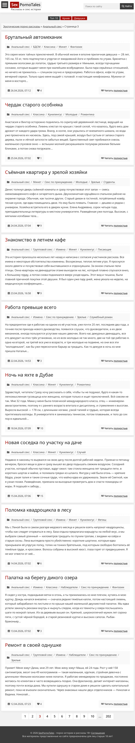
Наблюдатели (69, 587)
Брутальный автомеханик (33, 37)
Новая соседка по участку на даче (43, 442)
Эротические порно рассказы (21, 26)
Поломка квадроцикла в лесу (38, 510)
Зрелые (95, 182)
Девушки (79, 18)
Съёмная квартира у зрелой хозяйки (46, 172)
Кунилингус (55, 114)
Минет (63, 46)
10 (92, 716)
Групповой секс (42, 249)
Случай (81, 452)
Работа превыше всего (30, 307)
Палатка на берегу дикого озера (41, 577)
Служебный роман (101, 317)
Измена (60, 249)
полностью (120, 90)
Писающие (104, 249)
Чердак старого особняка (34, 104)
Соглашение (98, 732)
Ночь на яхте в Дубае (29, 375)
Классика (49, 46)
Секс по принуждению (58, 182)
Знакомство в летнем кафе (35, 239)
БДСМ (37, 46)
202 (108, 716)
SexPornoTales (46, 732)
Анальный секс (52, 26)
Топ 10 (54, 18)
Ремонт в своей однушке (33, 645)
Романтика (87, 114)
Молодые (71, 114)
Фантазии (76, 46)
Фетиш (102, 519)
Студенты (109, 182)
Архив (66, 18)
